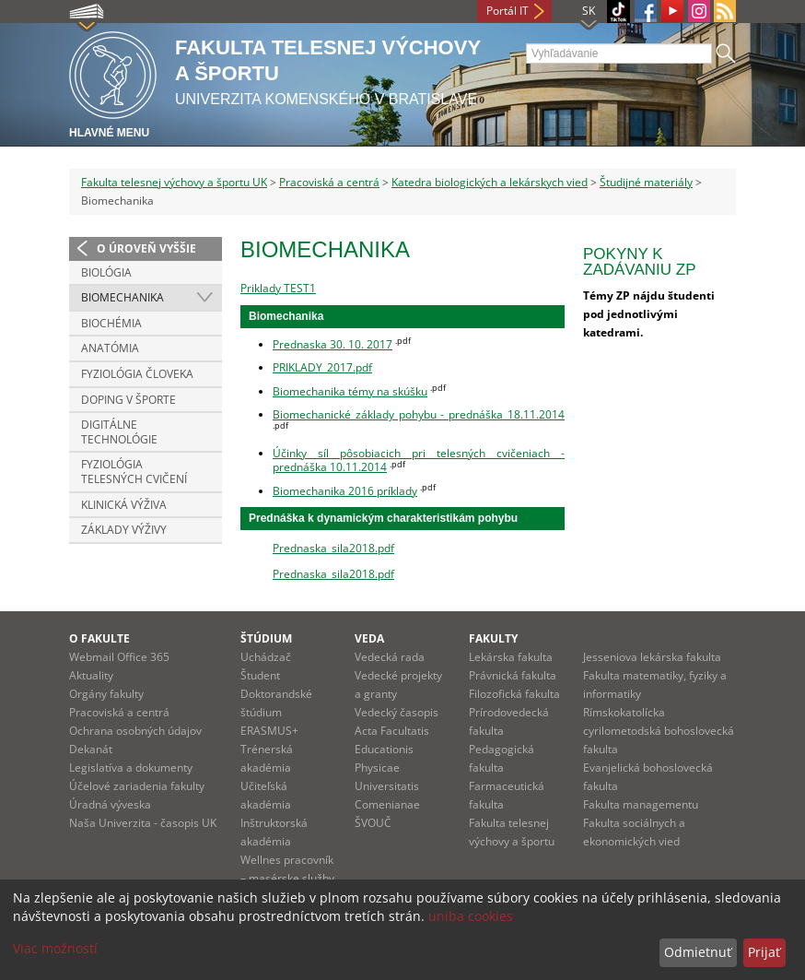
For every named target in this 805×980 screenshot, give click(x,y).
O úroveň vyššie (146, 248)
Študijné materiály (646, 182)
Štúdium (266, 638)
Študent (260, 675)
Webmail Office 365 (119, 657)
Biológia (106, 272)
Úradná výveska (110, 804)
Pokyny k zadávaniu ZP (639, 261)
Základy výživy (124, 529)
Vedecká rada (390, 657)
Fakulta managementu (640, 804)
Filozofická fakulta (514, 694)
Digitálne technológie (119, 432)
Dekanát (90, 749)
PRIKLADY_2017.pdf (322, 367)
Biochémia (111, 323)
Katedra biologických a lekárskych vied (489, 182)
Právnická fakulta (512, 675)
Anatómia (110, 348)
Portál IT (507, 10)
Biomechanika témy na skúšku (350, 391)
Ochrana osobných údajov (135, 730)
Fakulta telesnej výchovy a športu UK (174, 182)
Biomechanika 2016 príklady (345, 491)
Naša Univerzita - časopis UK (142, 823)
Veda (369, 638)
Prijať (764, 952)
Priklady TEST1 (278, 288)
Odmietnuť (697, 952)
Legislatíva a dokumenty (130, 767)
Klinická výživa (124, 505)
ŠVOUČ (373, 823)
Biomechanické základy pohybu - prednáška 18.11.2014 (419, 414)
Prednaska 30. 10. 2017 (332, 344)
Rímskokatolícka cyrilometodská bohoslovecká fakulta (658, 730)
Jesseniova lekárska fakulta (652, 657)
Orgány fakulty (106, 694)
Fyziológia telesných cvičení (134, 471)
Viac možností (55, 948)
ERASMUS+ (269, 730)
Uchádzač (265, 657)
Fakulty (493, 638)
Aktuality (91, 675)
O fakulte (99, 638)
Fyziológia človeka (137, 374)
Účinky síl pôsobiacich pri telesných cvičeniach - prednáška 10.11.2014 (419, 460)
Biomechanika (122, 297)
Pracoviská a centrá (329, 182)
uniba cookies (470, 916)
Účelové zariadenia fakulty (136, 786)
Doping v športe (128, 399)
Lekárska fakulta (511, 657)
